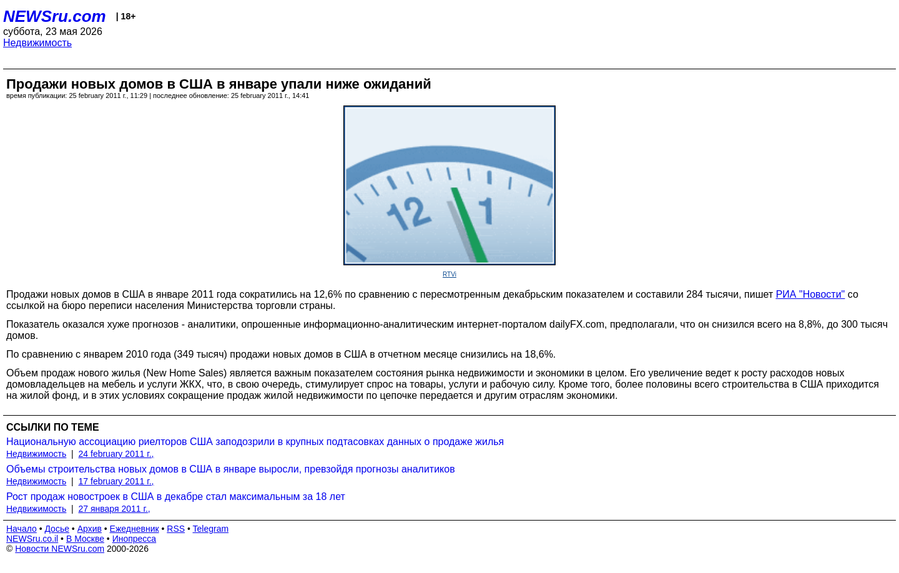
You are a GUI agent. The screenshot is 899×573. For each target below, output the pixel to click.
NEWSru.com (54, 16)
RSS (176, 529)
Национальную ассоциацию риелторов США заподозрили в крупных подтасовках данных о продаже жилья (255, 441)
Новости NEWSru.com (59, 549)
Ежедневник (134, 529)
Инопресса (134, 539)
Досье (56, 529)
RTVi (449, 274)
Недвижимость (37, 42)
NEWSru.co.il (32, 539)
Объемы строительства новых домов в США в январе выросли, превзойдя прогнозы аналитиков (230, 469)
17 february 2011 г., (116, 481)
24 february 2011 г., (116, 454)
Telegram (211, 529)
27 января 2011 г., (114, 509)
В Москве (85, 539)
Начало (21, 529)
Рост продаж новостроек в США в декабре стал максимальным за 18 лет (175, 496)
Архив (89, 529)
